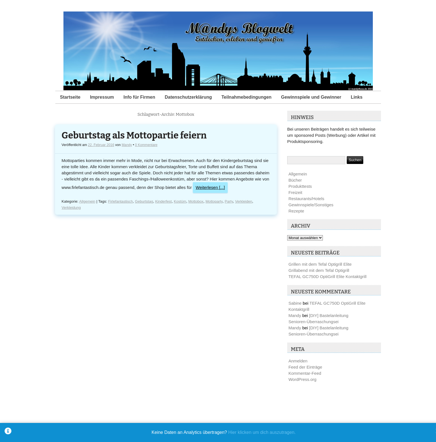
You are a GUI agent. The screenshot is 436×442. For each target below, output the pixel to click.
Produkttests (300, 186)
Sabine (295, 303)
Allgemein (87, 201)
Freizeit (295, 192)
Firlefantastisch (120, 201)
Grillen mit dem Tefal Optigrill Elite (319, 264)
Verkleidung (71, 207)
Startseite (70, 97)
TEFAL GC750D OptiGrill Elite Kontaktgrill (327, 276)
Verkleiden (243, 201)
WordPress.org (302, 379)
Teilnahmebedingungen (246, 97)
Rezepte (296, 211)
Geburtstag (144, 201)
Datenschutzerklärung (188, 97)
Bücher (295, 180)
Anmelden (297, 360)
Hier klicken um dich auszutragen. (262, 432)
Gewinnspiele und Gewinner (311, 97)
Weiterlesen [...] (210, 187)
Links (356, 97)
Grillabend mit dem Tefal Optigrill (318, 270)
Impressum (102, 97)
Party (229, 201)
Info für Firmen (139, 97)
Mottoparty (214, 201)
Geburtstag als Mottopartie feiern (134, 135)
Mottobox (196, 201)
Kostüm (180, 201)
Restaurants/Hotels (306, 198)
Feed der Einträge (305, 367)
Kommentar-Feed (304, 373)
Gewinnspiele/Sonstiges (310, 204)
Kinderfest (163, 201)
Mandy (127, 145)
